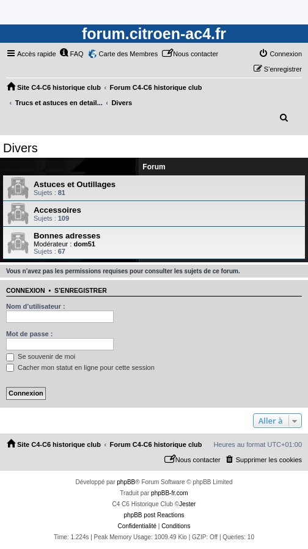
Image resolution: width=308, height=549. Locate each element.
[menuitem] (71, 53)
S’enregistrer (80, 290)
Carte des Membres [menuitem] (128, 53)
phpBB (126, 482)
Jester (187, 504)
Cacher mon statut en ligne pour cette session (80, 367)
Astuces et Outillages (75, 184)
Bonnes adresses (67, 235)
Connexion (25, 290)
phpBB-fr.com (169, 493)
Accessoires (57, 210)
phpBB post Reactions (154, 515)
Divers (20, 148)
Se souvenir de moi (40, 356)
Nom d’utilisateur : (35, 306)
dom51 (84, 244)
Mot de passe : (29, 333)
